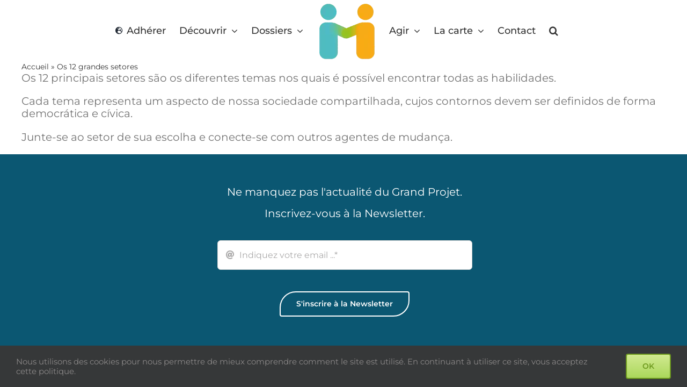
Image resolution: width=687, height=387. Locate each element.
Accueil (35, 66)
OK (648, 366)
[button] (552, 31)
